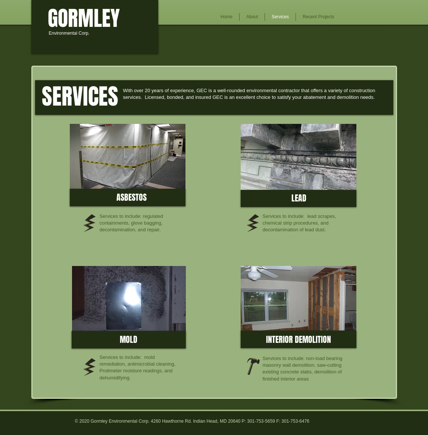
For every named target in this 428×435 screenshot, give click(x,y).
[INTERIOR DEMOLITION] (299, 339)
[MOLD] (129, 340)
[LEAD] (299, 198)
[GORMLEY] (83, 18)
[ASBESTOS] (131, 198)
